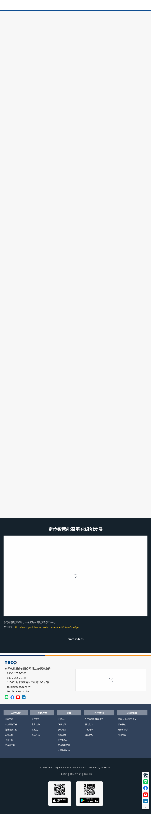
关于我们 (99, 712)
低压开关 (36, 719)
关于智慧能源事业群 (94, 719)
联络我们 (132, 712)
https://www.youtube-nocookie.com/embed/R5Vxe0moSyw (46, 627)
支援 (69, 712)
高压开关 (36, 734)
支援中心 (62, 719)
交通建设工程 (11, 729)
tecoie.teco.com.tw (17, 691)
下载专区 (62, 724)
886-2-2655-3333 (16, 673)
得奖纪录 (89, 729)
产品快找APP (64, 750)
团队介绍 (89, 734)
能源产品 (42, 712)
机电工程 (9, 734)
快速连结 (62, 734)
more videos (76, 639)
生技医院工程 (11, 724)
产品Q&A (62, 740)
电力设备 (36, 724)
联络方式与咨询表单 (127, 719)
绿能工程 (9, 719)
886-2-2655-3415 (16, 677)
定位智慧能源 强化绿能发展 (75, 529)
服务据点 (122, 724)
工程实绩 (15, 712)
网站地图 (122, 734)
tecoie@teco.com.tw (18, 686)
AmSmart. (106, 767)
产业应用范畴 (64, 745)
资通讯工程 (10, 745)
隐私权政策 (123, 729)
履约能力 (89, 724)
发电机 (35, 729)
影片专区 (62, 729)
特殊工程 (9, 740)
